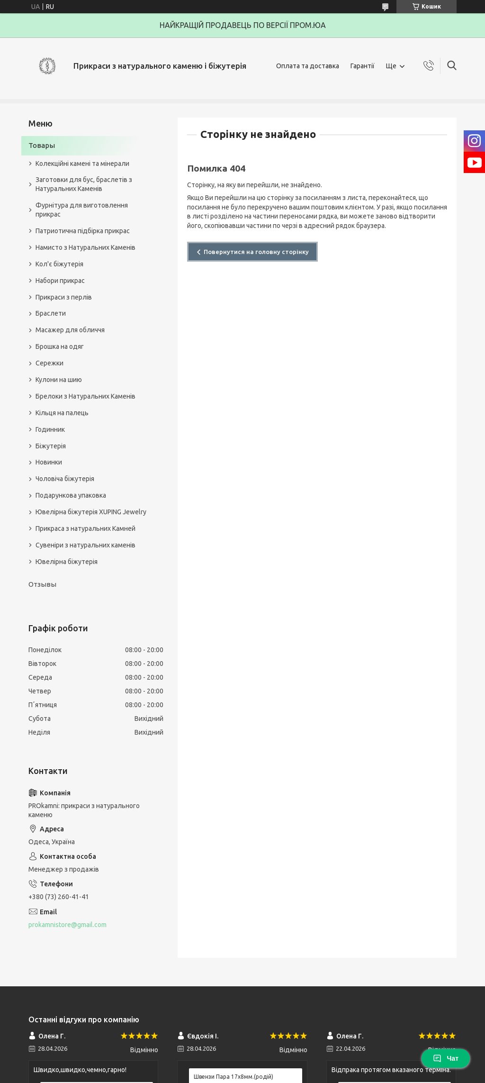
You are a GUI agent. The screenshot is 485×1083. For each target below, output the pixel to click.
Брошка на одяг (60, 346)
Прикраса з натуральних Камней (85, 528)
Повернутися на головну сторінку (256, 251)
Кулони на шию (59, 379)
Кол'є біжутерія (59, 264)
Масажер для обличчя (70, 330)
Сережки (49, 363)
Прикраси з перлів (64, 297)
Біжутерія (51, 446)
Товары (41, 145)
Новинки (49, 462)
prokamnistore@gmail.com (67, 924)
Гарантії (362, 66)
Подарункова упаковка (71, 495)
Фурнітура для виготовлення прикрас (82, 209)
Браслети (51, 313)
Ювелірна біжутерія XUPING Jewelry (91, 512)
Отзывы (42, 584)
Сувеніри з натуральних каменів (85, 545)
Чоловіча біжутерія (65, 478)
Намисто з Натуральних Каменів (85, 247)
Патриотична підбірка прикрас (83, 231)
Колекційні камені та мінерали (82, 163)
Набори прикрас (60, 280)
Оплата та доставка (307, 66)
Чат (445, 1058)
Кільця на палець (62, 413)
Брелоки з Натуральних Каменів (85, 396)
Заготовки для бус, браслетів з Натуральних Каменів (84, 184)
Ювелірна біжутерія (67, 561)
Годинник (50, 429)
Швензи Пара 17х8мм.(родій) (233, 1077)
